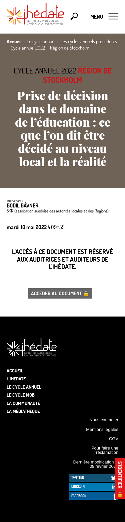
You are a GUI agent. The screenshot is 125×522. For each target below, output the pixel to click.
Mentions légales (102, 429)
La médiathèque (23, 411)
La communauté (23, 403)
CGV (113, 438)
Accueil (15, 370)
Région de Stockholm (77, 75)
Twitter (77, 477)
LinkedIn (78, 486)
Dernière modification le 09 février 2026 (95, 464)
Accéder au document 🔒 (60, 293)
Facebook (78, 495)
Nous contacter (103, 419)
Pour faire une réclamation (104, 450)
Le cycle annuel (24, 387)
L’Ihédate (16, 378)
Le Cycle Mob (21, 395)
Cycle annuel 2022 (45, 70)
